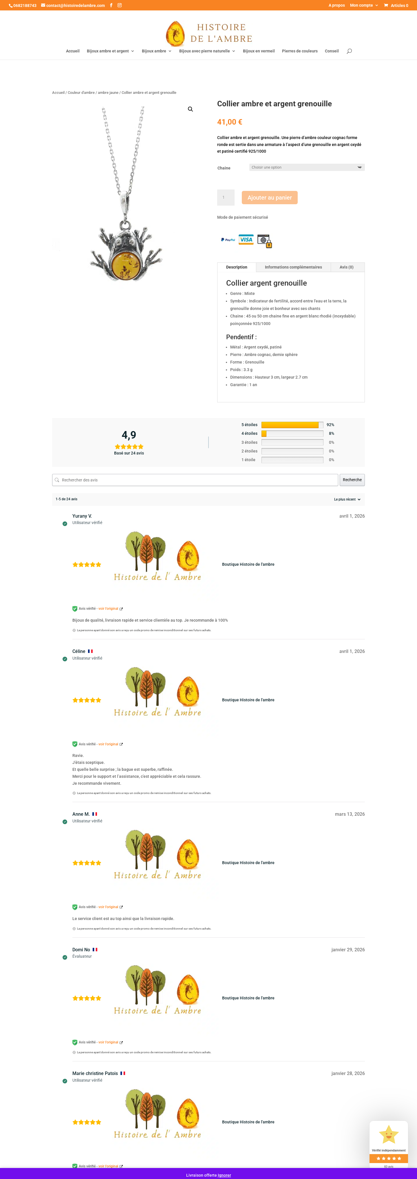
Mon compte (361, 5)
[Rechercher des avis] (195, 480)
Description (236, 267)
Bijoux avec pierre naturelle (204, 51)
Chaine (224, 168)
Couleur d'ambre (81, 92)
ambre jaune (108, 92)
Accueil (73, 51)
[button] (190, 109)
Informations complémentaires (293, 267)
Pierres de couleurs (300, 51)
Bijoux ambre (154, 51)
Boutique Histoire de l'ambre (248, 564)
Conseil (332, 51)
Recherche (352, 479)
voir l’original (108, 609)
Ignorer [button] (224, 1175)
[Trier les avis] (346, 499)
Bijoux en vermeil (259, 51)
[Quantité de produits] (226, 197)
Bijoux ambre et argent (108, 51)
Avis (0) (347, 267)
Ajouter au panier (270, 197)
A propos (337, 5)
